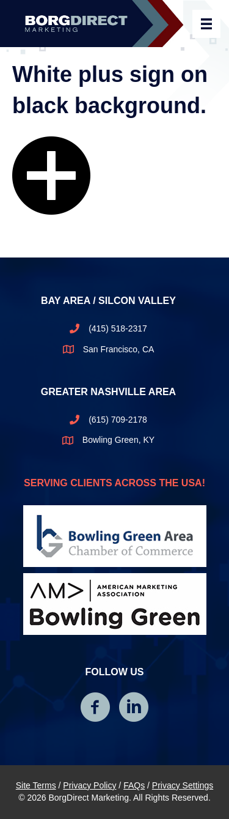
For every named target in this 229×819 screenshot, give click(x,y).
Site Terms (36, 785)
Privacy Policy (89, 785)
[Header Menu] (206, 24)
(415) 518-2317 (118, 328)
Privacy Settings (182, 785)
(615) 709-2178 (118, 419)
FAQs (134, 785)
